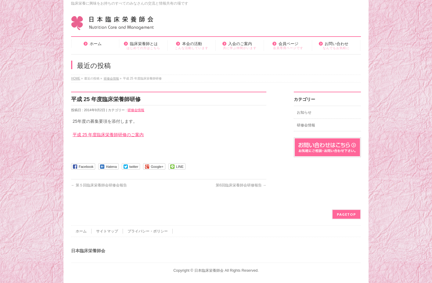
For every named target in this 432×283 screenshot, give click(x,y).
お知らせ (304, 112)
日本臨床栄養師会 (209, 270)
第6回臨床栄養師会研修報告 (241, 185)
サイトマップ (107, 231)
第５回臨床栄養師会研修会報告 (99, 185)
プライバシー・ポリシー (148, 231)
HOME (75, 78)
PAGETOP (346, 214)
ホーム (81, 231)
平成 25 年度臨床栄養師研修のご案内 (108, 134)
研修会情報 (111, 78)
